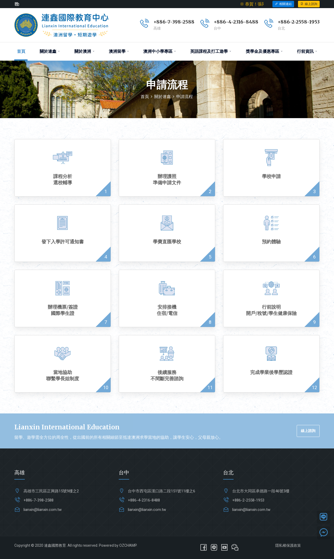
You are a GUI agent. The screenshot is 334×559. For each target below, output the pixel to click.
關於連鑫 (50, 51)
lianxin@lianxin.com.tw (42, 509)
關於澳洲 (84, 51)
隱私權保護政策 (288, 545)
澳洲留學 (119, 51)
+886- (285, 22)
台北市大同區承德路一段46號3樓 (260, 491)
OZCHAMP (127, 545)
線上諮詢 (308, 4)
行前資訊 (307, 51)
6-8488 (249, 22)
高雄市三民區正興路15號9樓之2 (51, 491)
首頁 (21, 51)
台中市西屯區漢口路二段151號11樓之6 (161, 491)
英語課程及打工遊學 (210, 51)
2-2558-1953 (306, 22)
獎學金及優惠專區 (264, 51)
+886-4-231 (227, 22)
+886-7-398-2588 (173, 22)
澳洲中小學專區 (159, 51)
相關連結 (283, 4)
